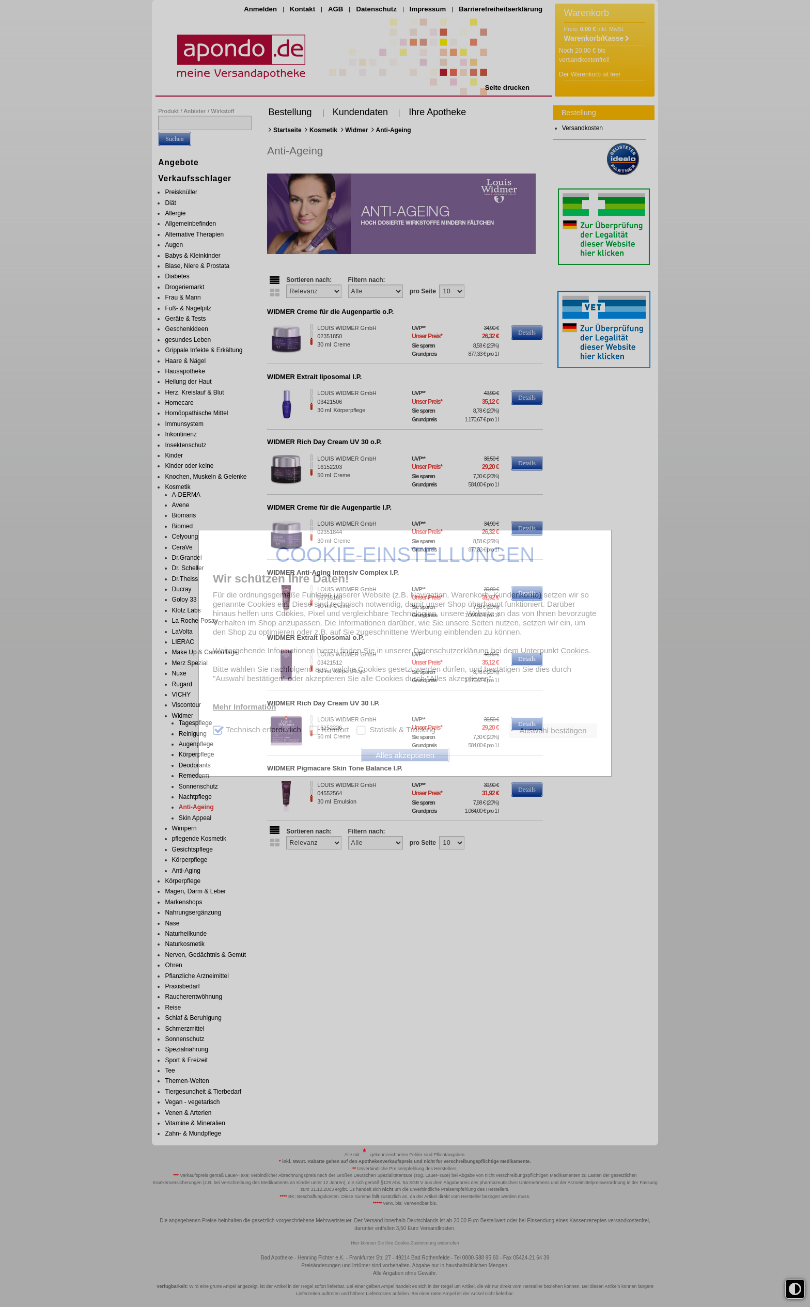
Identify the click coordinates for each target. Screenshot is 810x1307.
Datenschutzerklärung (451, 650)
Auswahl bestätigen (552, 730)
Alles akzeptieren (405, 755)
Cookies (574, 650)
